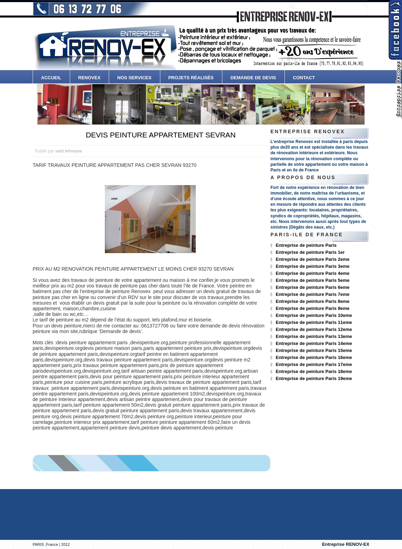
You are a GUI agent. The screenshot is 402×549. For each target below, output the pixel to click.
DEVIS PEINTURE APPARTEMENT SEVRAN (160, 135)
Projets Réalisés (191, 77)
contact (304, 77)
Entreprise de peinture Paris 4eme (312, 273)
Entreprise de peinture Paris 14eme (314, 343)
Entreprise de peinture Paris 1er (310, 252)
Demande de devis (253, 77)
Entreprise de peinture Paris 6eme (312, 287)
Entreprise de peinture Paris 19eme (314, 378)
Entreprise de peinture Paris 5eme (312, 280)
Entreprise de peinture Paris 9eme (312, 308)
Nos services (134, 77)
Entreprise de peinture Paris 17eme (314, 364)
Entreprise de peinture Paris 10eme (314, 315)
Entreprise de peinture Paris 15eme (314, 350)
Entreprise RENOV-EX (345, 544)
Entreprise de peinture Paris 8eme (312, 301)
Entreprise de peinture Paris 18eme (314, 371)
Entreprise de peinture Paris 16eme (314, 357)
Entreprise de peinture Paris (306, 245)
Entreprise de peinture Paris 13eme (314, 336)
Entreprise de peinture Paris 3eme (312, 266)
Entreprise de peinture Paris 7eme (312, 294)
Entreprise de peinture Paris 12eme (314, 329)
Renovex (89, 77)
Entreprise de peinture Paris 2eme (312, 259)
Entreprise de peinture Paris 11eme (314, 322)
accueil (51, 77)
